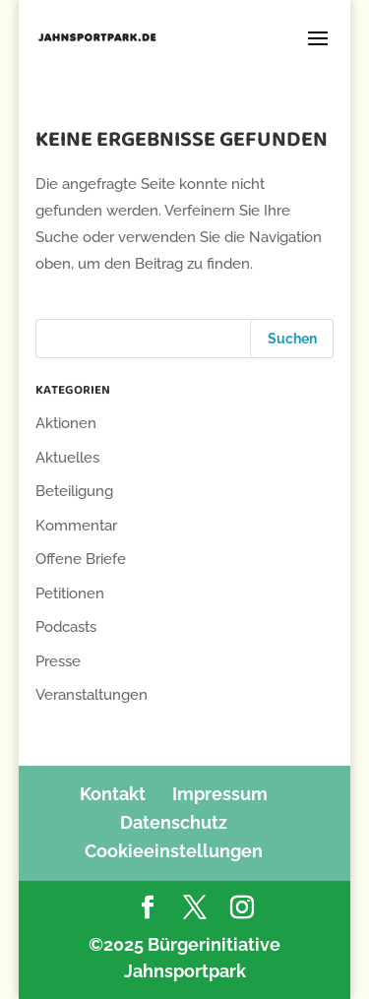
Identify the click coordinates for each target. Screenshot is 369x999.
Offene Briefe (80, 559)
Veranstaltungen (91, 695)
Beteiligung (74, 491)
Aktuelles (67, 458)
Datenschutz (173, 822)
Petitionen (69, 593)
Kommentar (76, 525)
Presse (58, 661)
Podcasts (65, 627)
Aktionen (65, 423)
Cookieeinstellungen (174, 851)
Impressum (220, 793)
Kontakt (113, 793)
